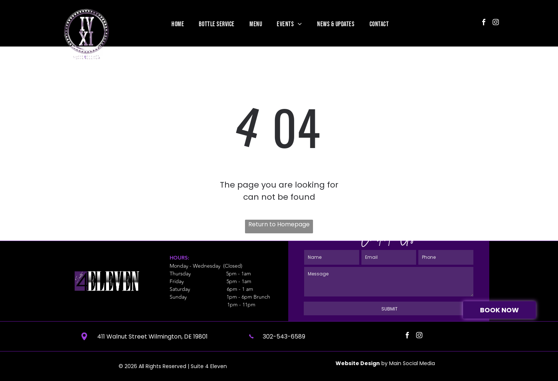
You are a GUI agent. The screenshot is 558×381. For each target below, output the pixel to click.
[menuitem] (177, 24)
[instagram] (495, 23)
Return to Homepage (279, 224)
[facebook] (484, 23)
